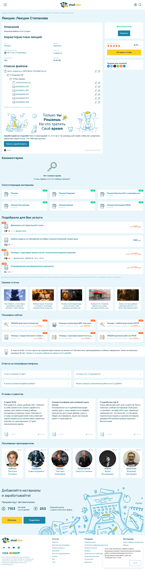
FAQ (53, 559)
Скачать (124, 33)
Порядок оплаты (91, 548)
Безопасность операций (94, 553)
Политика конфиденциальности (96, 545)
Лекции (7, 46)
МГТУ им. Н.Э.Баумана (15, 52)
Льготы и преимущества (61, 553)
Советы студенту (58, 548)
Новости (55, 542)
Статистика (89, 559)
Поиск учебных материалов (133, 542)
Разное (55, 556)
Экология (57, 46)
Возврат (88, 551)
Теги (53, 562)
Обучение (11, 520)
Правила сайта (90, 542)
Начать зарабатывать (16, 144)
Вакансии (88, 562)
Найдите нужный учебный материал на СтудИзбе (48, 353)
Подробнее (34, 520)
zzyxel (7, 150)
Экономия (55, 551)
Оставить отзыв (124, 52)
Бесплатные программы (61, 545)
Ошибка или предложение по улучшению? (18, 107)
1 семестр (57, 53)
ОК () (135, 563)
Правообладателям (92, 556)
